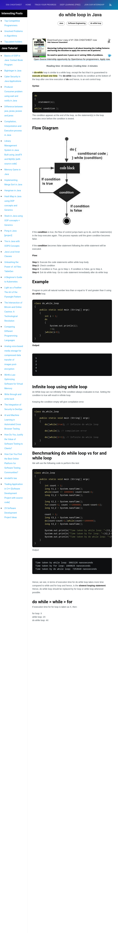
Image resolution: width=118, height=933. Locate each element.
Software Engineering (77, 23)
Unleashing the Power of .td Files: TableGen (12, 267)
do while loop (95, 23)
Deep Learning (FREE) (70, 5)
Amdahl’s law (10, 478)
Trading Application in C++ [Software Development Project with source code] (13, 493)
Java (61, 23)
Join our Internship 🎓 (95, 5)
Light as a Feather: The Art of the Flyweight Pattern (13, 292)
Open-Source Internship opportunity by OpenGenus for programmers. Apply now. (72, 59)
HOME (28, 5)
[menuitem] (14, 5)
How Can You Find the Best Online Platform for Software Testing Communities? (13, 463)
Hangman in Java (12, 190)
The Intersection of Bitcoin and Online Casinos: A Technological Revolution (13, 311)
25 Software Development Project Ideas (10, 513)
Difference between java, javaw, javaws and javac (13, 111)
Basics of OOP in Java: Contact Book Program (13, 60)
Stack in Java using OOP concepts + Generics (13, 220)
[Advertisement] (72, 653)
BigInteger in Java (12, 70)
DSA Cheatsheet (14, 5)
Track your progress (45, 5)
